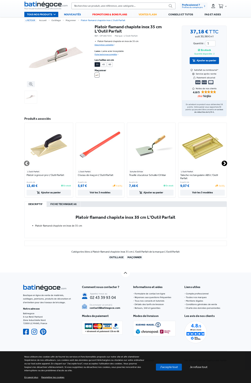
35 (97, 64)
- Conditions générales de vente (200, 304)
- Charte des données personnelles (202, 308)
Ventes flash (148, 14)
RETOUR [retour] (30, 20)
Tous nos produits (41, 14)
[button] (53, 377)
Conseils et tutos (180, 14)
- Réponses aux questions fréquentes (152, 297)
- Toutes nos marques (195, 297)
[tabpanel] (125, 222)
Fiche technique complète (106, 54)
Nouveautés (72, 14)
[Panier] (222, 6)
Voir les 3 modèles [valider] (100, 192)
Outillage (56, 20)
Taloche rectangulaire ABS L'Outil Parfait (199, 177)
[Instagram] (35, 331)
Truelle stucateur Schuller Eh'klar (147, 175)
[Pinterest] (44, 331)
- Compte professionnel (196, 293)
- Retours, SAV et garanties (146, 308)
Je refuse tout (198, 367)
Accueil (43, 20)
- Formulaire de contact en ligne (149, 293)
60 (110, 64)
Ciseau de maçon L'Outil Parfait (95, 175)
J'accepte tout (169, 367)
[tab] (35, 204)
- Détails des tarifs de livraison (148, 304)
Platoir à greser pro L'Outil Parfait (45, 175)
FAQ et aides (213, 14)
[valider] (170, 6)
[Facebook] (27, 331)
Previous (24, 162)
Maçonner (71, 20)
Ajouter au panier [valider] (204, 60)
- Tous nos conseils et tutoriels (148, 301)
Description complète (105, 45)
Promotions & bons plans (109, 14)
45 (103, 64)
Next (222, 162)
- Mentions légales (193, 301)
